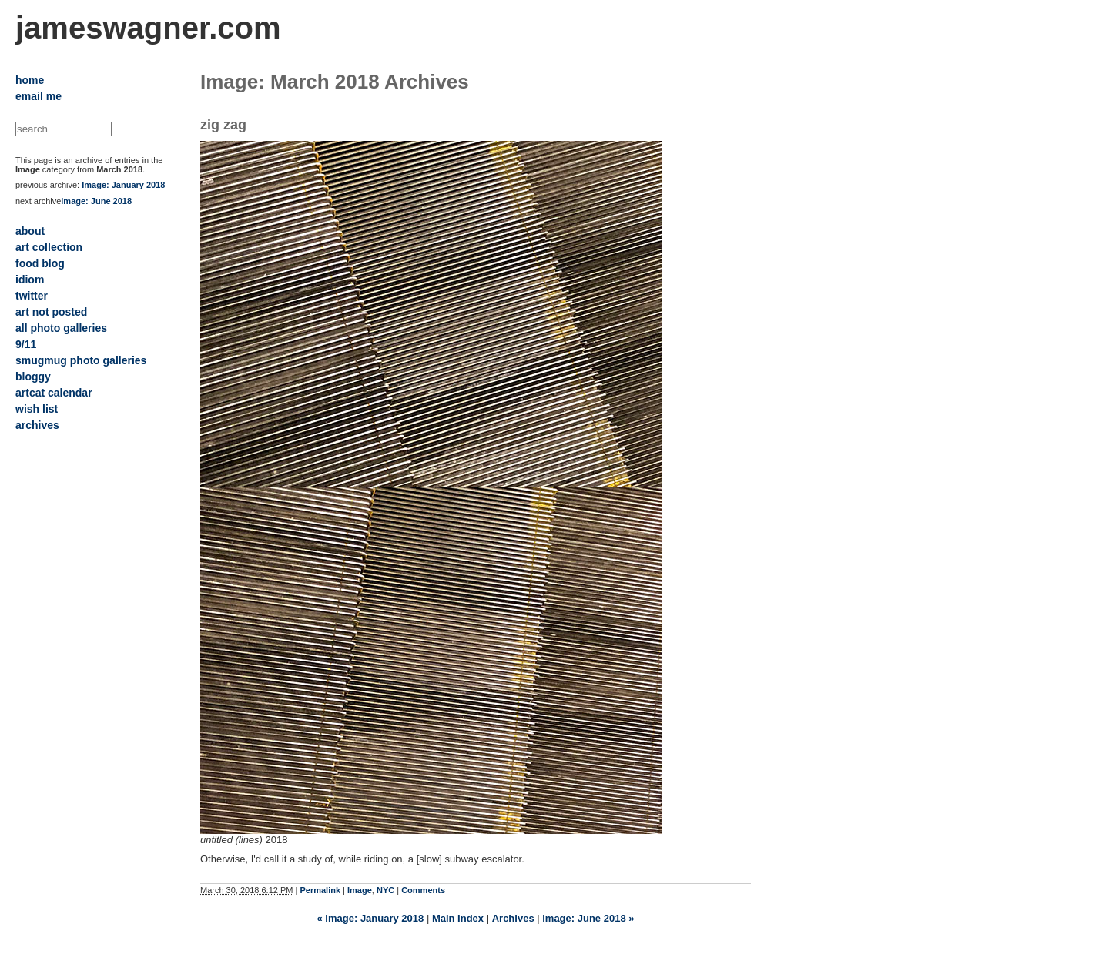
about (30, 231)
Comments (423, 890)
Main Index (458, 918)
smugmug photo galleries (80, 360)
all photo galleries (61, 328)
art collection (48, 247)
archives (37, 425)
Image (359, 890)
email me (38, 96)
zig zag (223, 124)
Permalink (320, 890)
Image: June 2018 (96, 201)
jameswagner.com (148, 28)
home (29, 80)
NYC (385, 890)
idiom (29, 279)
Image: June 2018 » (588, 918)
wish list (36, 409)
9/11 (25, 344)
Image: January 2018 (123, 184)
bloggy (33, 376)
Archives (513, 918)
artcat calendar (53, 393)
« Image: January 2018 (370, 918)
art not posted (51, 312)
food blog (40, 263)
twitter (31, 296)
